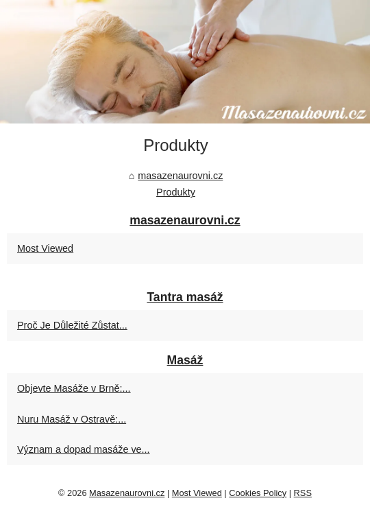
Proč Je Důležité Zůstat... (72, 325)
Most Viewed (45, 248)
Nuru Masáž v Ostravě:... (71, 419)
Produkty (175, 192)
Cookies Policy (257, 493)
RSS (303, 493)
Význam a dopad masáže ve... (83, 449)
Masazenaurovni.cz (126, 493)
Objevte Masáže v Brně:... (74, 388)
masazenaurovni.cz (180, 175)
